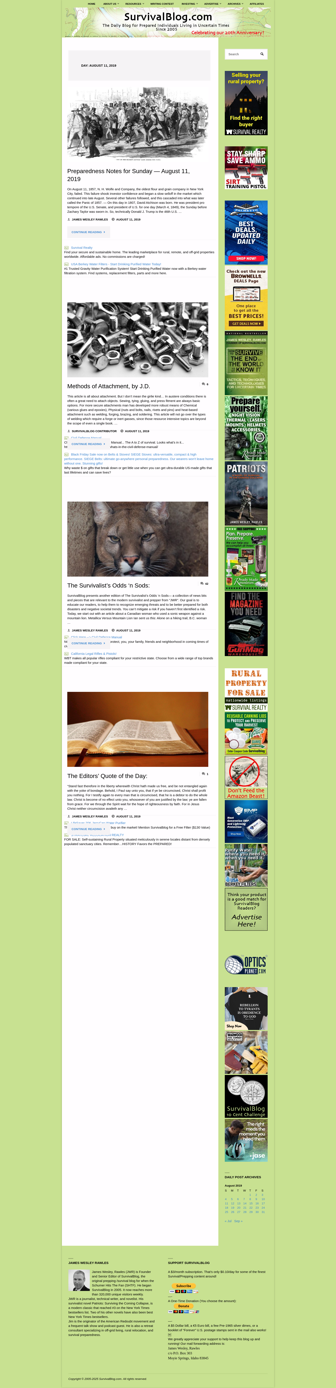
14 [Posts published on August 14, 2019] (244, 1203)
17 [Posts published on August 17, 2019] (263, 1203)
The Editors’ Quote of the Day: (108, 775)
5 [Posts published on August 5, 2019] (232, 1199)
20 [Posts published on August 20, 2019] (238, 1208)
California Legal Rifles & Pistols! (90, 653)
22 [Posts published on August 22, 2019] (251, 1208)
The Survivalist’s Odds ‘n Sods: (109, 585)
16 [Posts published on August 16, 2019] (257, 1203)
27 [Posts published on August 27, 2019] (238, 1212)
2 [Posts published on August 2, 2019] (256, 1195)
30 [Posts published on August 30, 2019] (257, 1212)
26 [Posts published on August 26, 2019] (232, 1212)
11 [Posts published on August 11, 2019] (226, 1203)
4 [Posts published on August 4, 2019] (226, 1199)
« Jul (228, 1221)
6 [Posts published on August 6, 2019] (238, 1199)
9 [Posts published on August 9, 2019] (256, 1199)
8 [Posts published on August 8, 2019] (250, 1199)
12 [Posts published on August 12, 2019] (232, 1203)
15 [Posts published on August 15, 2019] (251, 1203)
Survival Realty (78, 247)
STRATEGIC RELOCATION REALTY (94, 835)
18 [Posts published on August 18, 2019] (226, 1208)
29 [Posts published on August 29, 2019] (251, 1212)
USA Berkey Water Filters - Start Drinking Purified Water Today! (112, 264)
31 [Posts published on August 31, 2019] (263, 1212)
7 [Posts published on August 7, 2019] (244, 1199)
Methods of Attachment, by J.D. (109, 386)
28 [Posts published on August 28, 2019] (244, 1212)
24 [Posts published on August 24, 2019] (263, 1208)
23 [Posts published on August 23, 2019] (257, 1208)
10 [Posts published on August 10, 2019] (263, 1199)
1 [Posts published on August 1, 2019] (250, 1195)
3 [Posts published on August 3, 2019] (262, 1195)
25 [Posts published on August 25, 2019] (226, 1212)
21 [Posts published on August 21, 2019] (244, 1208)
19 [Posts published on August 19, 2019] (232, 1208)
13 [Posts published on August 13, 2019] (238, 1203)
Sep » (238, 1221)
